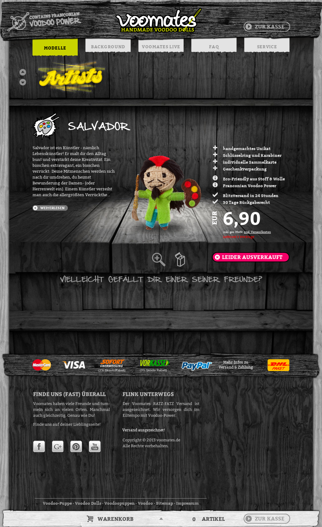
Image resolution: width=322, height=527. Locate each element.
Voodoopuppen (119, 503)
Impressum (187, 503)
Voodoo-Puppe (57, 503)
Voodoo (145, 503)
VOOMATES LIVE (161, 47)
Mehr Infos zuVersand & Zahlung (236, 364)
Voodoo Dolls (88, 503)
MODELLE (55, 48)
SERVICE (267, 47)
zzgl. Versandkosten (257, 232)
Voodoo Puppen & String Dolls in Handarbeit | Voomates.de (104, 20)
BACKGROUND (108, 47)
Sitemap (164, 503)
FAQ (214, 47)
